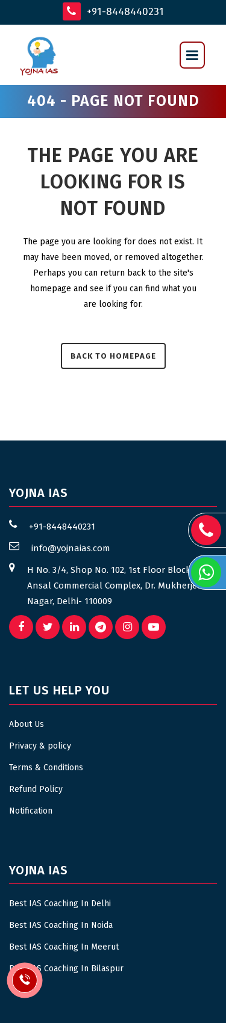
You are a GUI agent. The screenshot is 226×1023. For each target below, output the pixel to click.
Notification (30, 811)
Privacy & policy (40, 746)
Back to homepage (113, 355)
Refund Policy (36, 789)
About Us (26, 724)
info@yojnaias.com (70, 548)
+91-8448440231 (113, 11)
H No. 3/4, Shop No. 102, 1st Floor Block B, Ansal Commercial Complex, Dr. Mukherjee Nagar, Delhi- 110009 (114, 585)
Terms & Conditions (46, 767)
